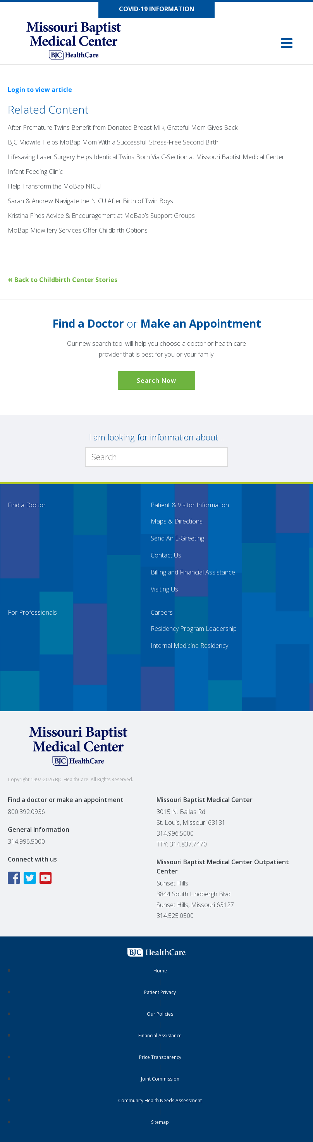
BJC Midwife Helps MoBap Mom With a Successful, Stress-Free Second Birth (113, 142)
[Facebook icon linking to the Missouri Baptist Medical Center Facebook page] (15, 877)
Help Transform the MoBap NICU (54, 186)
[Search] (156, 457)
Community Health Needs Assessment (160, 1100)
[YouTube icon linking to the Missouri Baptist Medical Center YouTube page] (47, 877)
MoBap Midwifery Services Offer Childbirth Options (78, 230)
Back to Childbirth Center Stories (62, 279)
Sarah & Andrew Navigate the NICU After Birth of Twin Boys (90, 201)
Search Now (156, 380)
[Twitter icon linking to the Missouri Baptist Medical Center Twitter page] (31, 877)
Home (160, 970)
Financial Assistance (160, 1035)
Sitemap (160, 1122)
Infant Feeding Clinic (35, 171)
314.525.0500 (175, 915)
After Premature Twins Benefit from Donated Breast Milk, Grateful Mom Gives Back (122, 127)
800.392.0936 (26, 811)
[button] (286, 43)
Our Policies (160, 1014)
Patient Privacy (160, 992)
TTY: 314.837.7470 (181, 844)
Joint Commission (160, 1079)
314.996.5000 (26, 841)
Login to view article (40, 89)
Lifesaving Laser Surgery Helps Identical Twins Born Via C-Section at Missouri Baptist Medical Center (146, 157)
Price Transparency (160, 1057)
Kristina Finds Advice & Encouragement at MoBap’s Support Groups (101, 215)
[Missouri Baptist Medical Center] (81, 42)
